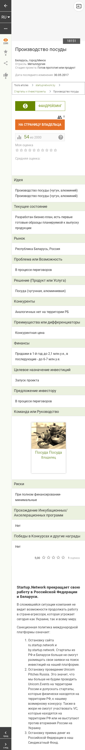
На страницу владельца (42, 123)
